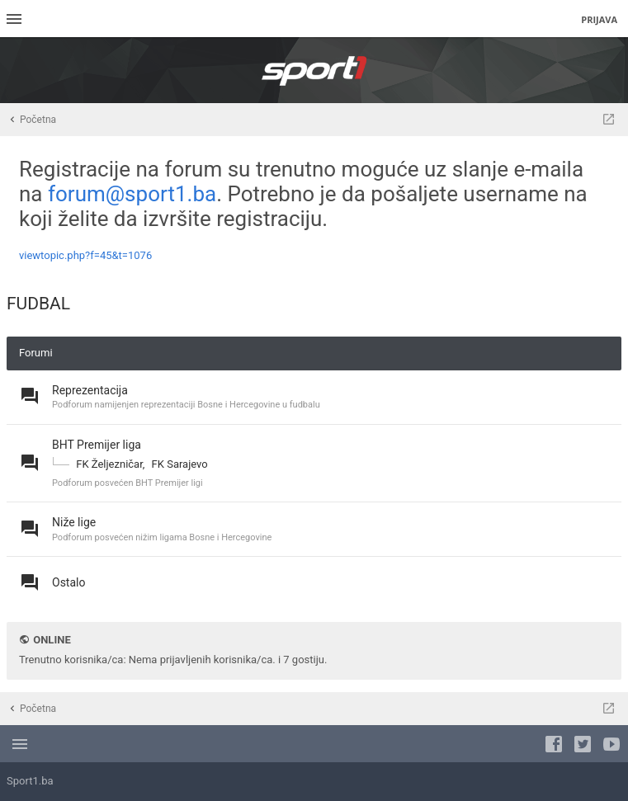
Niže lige (74, 522)
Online (51, 640)
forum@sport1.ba (132, 193)
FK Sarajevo (180, 464)
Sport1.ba (30, 781)
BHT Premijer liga (96, 444)
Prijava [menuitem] (599, 19)
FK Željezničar (109, 464)
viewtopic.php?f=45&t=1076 (85, 255)
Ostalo (68, 582)
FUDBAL (38, 303)
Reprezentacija (90, 390)
